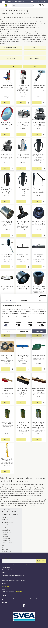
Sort (35, 66)
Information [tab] (24, 300)
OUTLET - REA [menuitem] (5, 509)
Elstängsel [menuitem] (5, 527)
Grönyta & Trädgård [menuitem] (7, 544)
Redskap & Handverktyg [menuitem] (8, 532)
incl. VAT (38, 1)
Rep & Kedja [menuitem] (5, 549)
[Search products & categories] (22, 5)
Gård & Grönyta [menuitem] (6, 525)
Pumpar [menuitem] (5, 534)
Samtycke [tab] (8, 300)
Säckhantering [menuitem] (6, 540)
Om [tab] (39, 300)
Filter (12, 66)
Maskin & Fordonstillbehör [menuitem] (9, 512)
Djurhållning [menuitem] (5, 529)
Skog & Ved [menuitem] (5, 547)
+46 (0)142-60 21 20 (7, 586)
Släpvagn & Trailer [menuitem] (7, 517)
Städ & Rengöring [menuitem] (6, 551)
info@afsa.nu (18, 591)
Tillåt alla (39, 331)
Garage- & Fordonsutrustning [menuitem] (10, 514)
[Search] (34, 5)
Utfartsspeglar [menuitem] (6, 538)
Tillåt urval (24, 331)
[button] (3, 1)
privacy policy (29, 564)
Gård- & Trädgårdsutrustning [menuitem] (9, 531)
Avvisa (9, 331)
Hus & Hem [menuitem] (5, 519)
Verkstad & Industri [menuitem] (7, 522)
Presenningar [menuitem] (6, 536)
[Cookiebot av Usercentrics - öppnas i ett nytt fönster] (40, 296)
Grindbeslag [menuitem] (5, 546)
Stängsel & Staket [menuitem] (7, 542)
